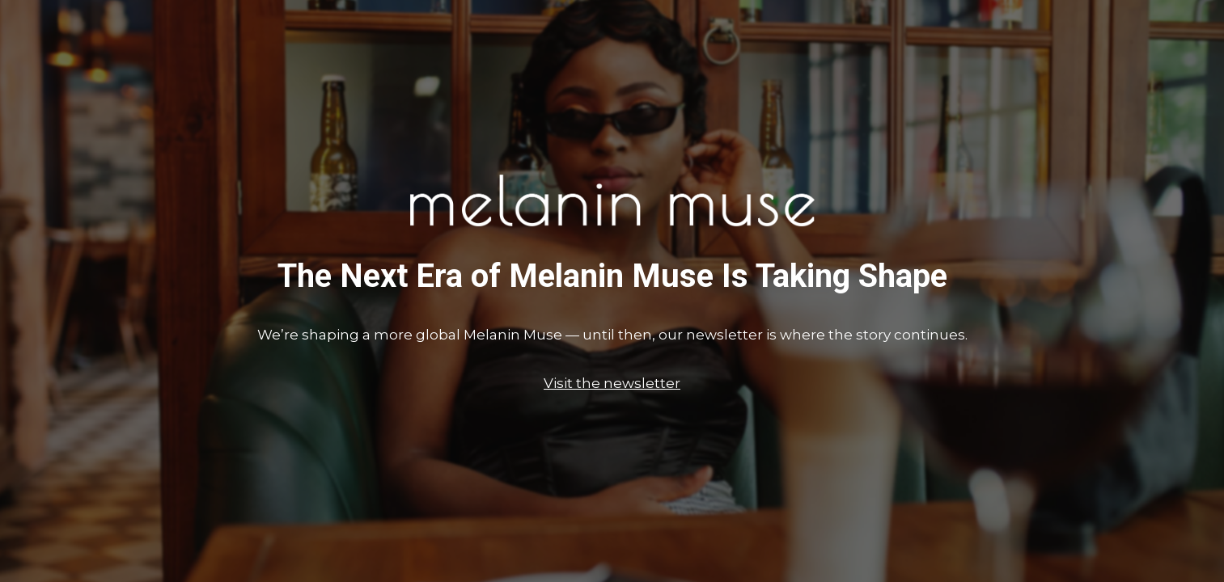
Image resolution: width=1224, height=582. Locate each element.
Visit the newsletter (612, 383)
